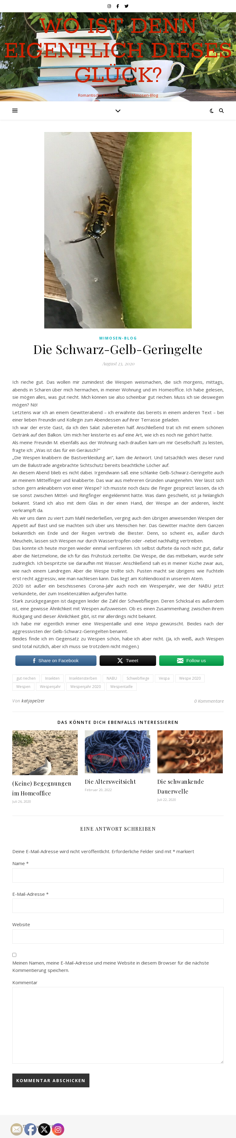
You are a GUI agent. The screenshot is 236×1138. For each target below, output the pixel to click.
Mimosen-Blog (118, 338)
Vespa (164, 678)
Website (21, 924)
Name (20, 863)
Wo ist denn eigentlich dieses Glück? (118, 51)
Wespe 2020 (190, 678)
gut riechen (26, 678)
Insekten (52, 678)
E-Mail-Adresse (30, 894)
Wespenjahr (50, 686)
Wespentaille (121, 686)
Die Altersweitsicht (110, 781)
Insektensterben (83, 678)
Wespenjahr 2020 (85, 686)
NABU (112, 678)
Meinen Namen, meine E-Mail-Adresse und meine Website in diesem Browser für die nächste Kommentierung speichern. (110, 966)
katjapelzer (33, 701)
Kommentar (24, 982)
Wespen (23, 686)
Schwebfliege (138, 678)
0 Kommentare (209, 701)
